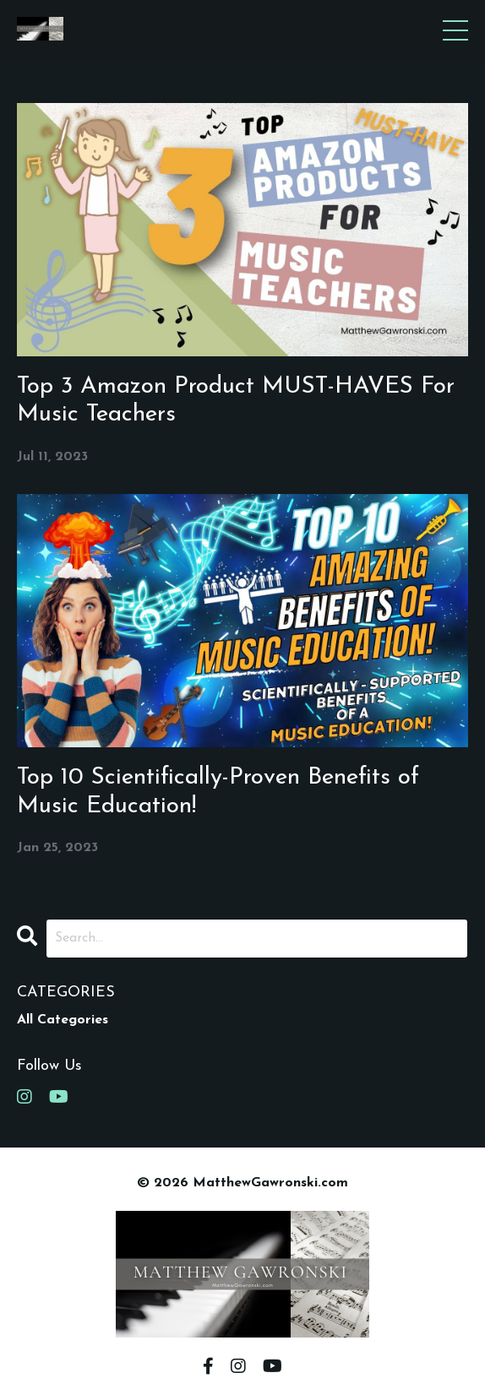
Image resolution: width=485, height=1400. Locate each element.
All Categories (62, 1020)
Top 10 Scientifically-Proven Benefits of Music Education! (218, 792)
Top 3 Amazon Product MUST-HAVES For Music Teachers (236, 401)
